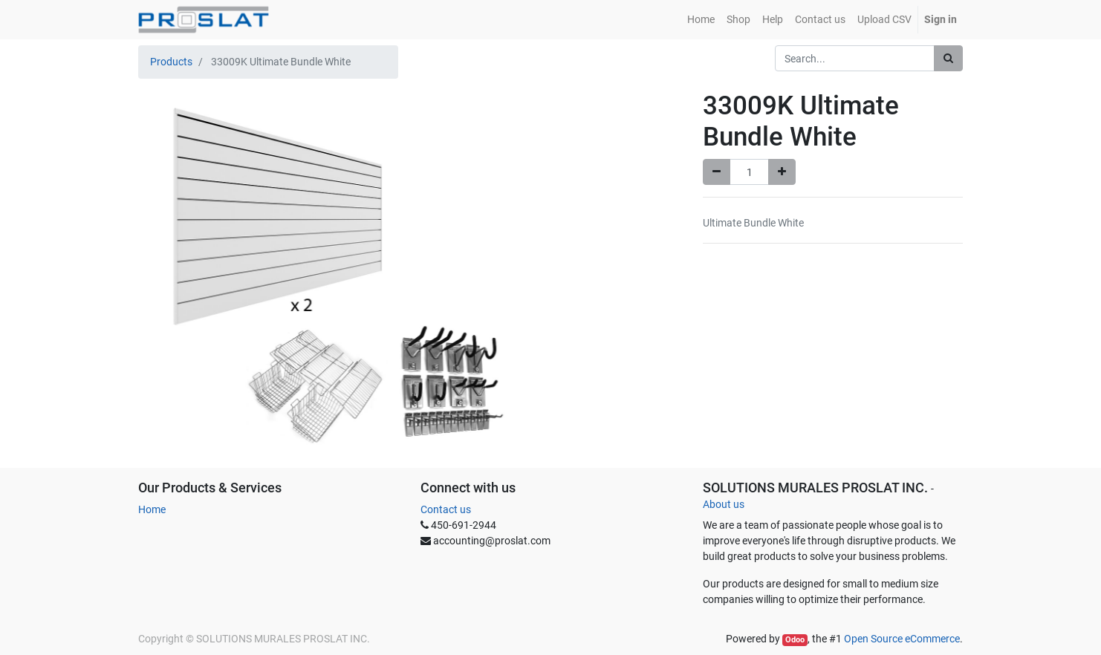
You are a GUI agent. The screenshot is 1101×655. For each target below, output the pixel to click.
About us (723, 504)
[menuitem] (701, 19)
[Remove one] (716, 172)
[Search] (948, 58)
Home (152, 509)
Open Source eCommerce (902, 639)
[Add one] (782, 172)
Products (171, 62)
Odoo (795, 640)
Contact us (445, 509)
